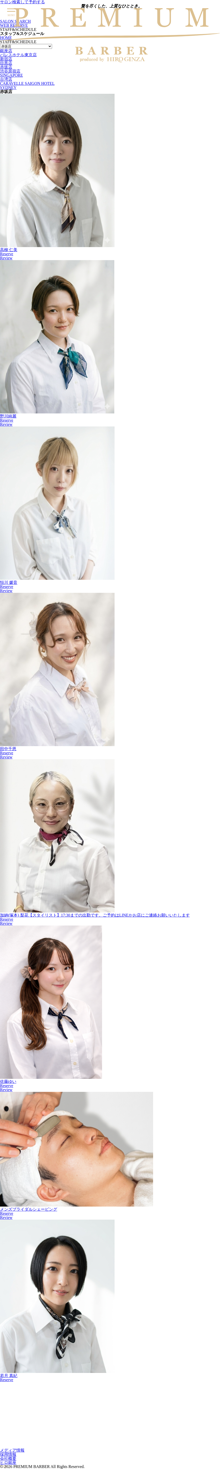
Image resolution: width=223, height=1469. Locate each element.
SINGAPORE (11, 75)
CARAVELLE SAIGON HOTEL (27, 83)
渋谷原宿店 (10, 71)
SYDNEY (8, 87)
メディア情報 (12, 1450)
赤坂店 (6, 67)
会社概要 (8, 1458)
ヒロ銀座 (8, 1462)
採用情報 (8, 1454)
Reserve (6, 254)
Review (6, 258)
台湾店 (6, 79)
